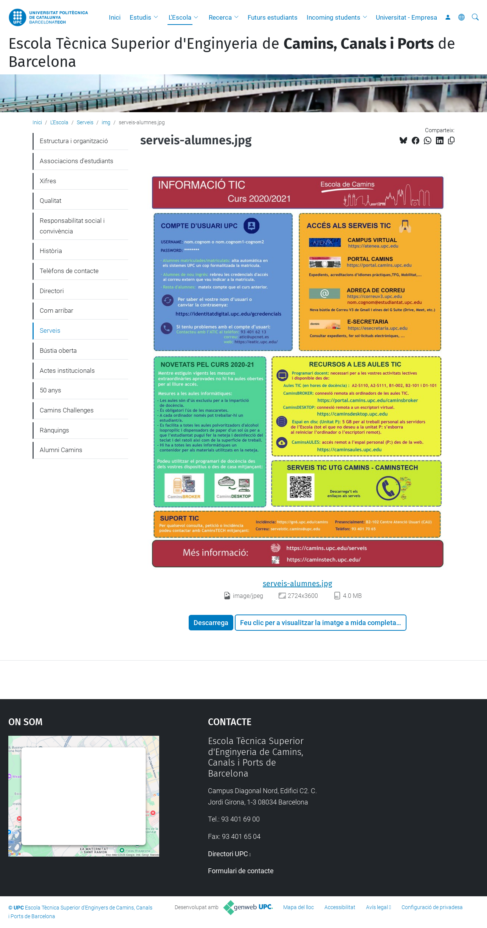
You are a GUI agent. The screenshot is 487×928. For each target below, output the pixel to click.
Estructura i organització (74, 141)
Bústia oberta (58, 350)
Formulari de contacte (241, 871)
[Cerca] (475, 17)
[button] (157, 17)
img (106, 122)
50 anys (50, 390)
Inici (115, 17)
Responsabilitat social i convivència (72, 226)
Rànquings (54, 430)
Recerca (220, 17)
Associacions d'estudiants (76, 161)
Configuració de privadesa (432, 907)
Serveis (85, 122)
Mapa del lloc (298, 907)
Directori (52, 291)
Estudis (140, 17)
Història (51, 251)
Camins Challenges (67, 410)
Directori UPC (228, 854)
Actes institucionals (67, 370)
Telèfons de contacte (69, 271)
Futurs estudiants (273, 17)
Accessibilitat (339, 907)
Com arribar (56, 310)
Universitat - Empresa (406, 17)
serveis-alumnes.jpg (297, 583)
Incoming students (333, 17)
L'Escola (180, 17)
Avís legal (377, 907)
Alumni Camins (61, 450)
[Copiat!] (451, 140)
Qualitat (50, 200)
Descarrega (211, 623)
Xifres (48, 181)
